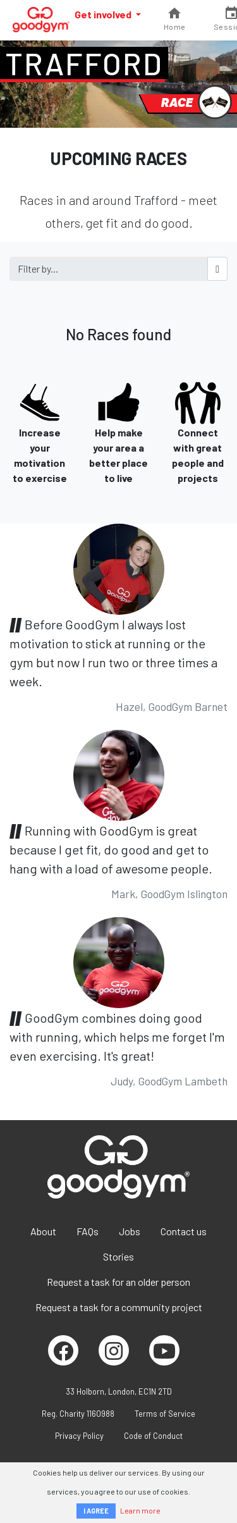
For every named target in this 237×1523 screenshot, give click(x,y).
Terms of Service (165, 1414)
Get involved (104, 14)
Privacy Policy (79, 1436)
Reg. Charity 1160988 (78, 1414)
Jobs (129, 1231)
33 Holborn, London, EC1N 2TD (119, 1391)
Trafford (84, 63)
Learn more (140, 1510)
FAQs (87, 1231)
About (43, 1231)
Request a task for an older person (118, 1282)
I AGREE (96, 1511)
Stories (118, 1256)
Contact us (184, 1231)
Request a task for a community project (118, 1307)
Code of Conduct (153, 1436)
